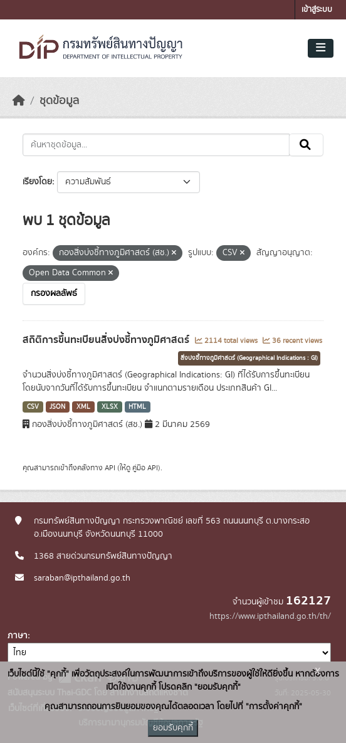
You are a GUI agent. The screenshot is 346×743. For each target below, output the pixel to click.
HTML (137, 407)
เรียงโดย (37, 182)
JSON (57, 407)
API (110, 467)
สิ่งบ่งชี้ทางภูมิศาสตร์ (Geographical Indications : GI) (249, 358)
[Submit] (306, 145)
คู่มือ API (145, 467)
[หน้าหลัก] (19, 101)
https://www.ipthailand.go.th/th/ (270, 616)
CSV (33, 407)
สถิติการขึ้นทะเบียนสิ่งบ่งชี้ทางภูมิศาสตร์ (107, 340)
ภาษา (18, 636)
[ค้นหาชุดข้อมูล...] (156, 145)
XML (83, 407)
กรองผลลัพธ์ (54, 293)
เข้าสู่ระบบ (316, 10)
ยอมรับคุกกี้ (173, 728)
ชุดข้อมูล (59, 101)
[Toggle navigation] (320, 48)
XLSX (110, 407)
